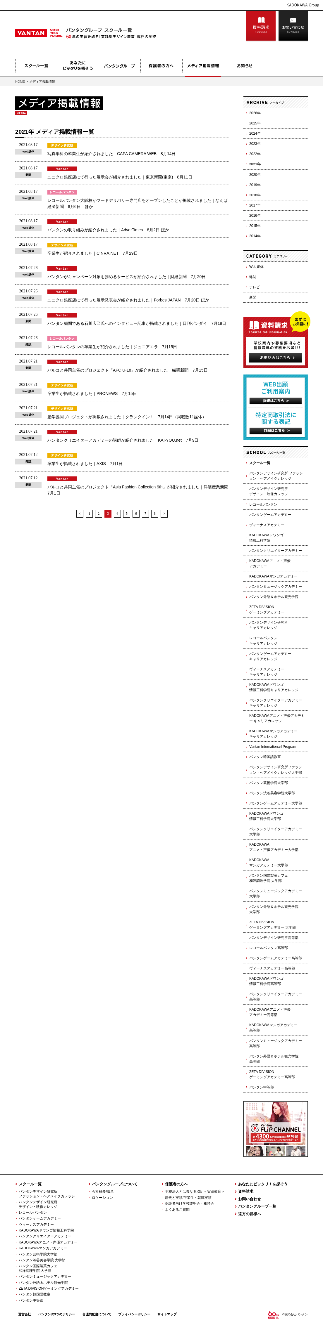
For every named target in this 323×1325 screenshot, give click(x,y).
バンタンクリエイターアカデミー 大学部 (275, 831)
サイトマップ (167, 1314)
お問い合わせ (293, 26)
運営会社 (24, 1314)
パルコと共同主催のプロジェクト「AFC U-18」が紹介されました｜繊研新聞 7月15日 (127, 370)
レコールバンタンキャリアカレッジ (263, 640)
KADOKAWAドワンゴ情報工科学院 (266, 537)
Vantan (53, 33)
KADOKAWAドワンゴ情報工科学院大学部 (266, 816)
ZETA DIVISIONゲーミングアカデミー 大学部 (272, 924)
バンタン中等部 (261, 1087)
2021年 (255, 164)
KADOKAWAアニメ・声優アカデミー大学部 (273, 847)
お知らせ (245, 66)
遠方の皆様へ (249, 1214)
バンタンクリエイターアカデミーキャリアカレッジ (275, 702)
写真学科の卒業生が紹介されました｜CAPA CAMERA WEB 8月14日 (111, 153)
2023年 (255, 144)
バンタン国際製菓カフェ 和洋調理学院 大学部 (36, 1268)
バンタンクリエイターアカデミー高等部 (275, 996)
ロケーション (102, 1198)
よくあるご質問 (177, 1210)
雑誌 (252, 277)
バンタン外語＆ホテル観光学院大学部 (273, 909)
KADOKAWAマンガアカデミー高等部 (273, 1027)
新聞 (252, 297)
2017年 (255, 205)
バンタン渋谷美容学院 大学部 (42, 1260)
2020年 (255, 175)
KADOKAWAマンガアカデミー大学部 (268, 862)
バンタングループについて (115, 1184)
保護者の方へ (161, 66)
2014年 (255, 236)
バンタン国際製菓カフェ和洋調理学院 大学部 (268, 878)
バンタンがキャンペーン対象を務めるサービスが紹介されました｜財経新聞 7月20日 (126, 276)
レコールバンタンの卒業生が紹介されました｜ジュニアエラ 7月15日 (112, 346)
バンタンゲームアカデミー (270, 515)
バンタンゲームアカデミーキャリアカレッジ (270, 656)
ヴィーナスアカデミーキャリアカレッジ (266, 672)
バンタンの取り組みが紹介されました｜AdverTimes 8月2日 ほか (108, 230)
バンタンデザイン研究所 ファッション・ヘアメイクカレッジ (276, 476)
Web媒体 (256, 267)
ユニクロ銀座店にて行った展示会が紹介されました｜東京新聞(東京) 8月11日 (119, 177)
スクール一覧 (36, 66)
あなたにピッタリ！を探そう (263, 1184)
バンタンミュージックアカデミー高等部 (275, 1043)
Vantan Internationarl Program (272, 747)
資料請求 (261, 26)
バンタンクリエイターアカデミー (275, 551)
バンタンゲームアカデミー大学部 (275, 803)
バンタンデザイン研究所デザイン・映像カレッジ (268, 491)
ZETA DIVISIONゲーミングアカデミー (266, 609)
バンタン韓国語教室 (265, 757)
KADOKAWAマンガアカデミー (273, 576)
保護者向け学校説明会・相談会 (189, 1203)
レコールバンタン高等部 (268, 948)
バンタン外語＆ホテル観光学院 (273, 597)
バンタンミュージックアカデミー (275, 587)
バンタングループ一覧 (257, 1206)
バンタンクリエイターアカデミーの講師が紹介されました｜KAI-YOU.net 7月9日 (123, 440)
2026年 (255, 113)
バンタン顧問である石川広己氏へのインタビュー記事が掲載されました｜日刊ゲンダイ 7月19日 (136, 323)
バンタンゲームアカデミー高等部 (275, 958)
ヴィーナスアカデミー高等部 (272, 968)
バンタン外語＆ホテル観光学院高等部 (273, 1059)
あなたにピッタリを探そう (78, 66)
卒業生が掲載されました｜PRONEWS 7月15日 (92, 393)
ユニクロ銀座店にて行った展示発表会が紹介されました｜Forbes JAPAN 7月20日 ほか (128, 300)
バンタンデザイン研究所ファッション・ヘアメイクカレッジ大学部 (275, 769)
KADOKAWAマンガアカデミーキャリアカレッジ (273, 733)
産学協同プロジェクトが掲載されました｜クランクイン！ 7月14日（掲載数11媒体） (126, 417)
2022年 (255, 154)
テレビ (254, 287)
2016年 (255, 216)
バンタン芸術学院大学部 (268, 783)
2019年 (255, 185)
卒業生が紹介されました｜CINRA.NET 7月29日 (92, 253)
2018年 (255, 195)
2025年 (255, 123)
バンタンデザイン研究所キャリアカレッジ (268, 625)
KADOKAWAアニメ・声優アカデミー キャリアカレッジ (277, 718)
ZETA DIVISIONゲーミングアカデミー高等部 (272, 1074)
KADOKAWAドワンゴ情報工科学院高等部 (266, 981)
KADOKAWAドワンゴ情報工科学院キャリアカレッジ (273, 687)
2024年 (255, 133)
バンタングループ (119, 66)
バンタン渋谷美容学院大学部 (272, 793)
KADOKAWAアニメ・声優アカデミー (270, 563)
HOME (20, 81)
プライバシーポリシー (134, 1314)
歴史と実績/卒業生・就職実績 (188, 1198)
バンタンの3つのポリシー (56, 1314)
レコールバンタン (263, 504)
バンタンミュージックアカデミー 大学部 (275, 893)
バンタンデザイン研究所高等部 (273, 938)
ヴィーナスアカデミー (266, 525)
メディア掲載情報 (203, 66)
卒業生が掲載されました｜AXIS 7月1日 (85, 463)
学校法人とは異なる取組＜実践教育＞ (195, 1191)
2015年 (255, 226)
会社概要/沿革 (103, 1191)
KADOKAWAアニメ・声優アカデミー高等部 (270, 1012)
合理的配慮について (96, 1314)
